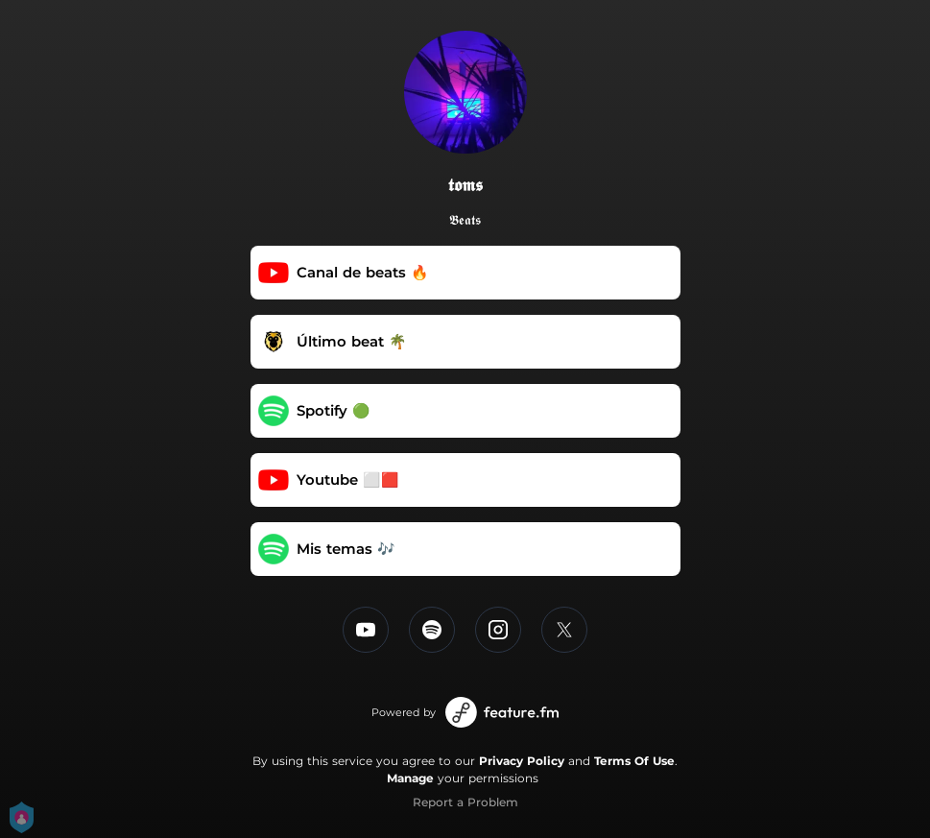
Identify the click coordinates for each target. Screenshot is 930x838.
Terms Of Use (634, 761)
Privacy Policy (521, 761)
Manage (410, 778)
